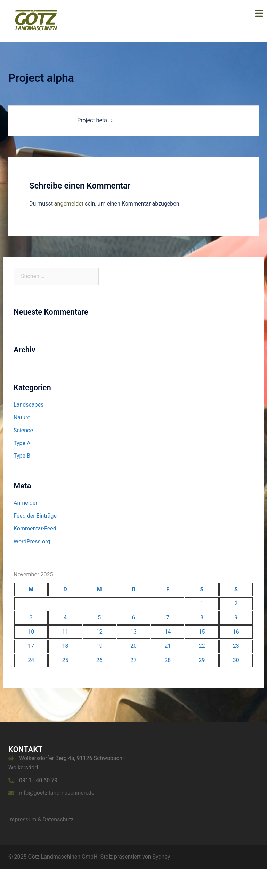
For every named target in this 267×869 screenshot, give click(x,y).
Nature (22, 417)
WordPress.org (32, 541)
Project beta (92, 120)
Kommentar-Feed (35, 528)
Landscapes (28, 404)
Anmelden (26, 503)
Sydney (161, 856)
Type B (22, 455)
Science (23, 430)
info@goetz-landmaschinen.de (56, 792)
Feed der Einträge (35, 515)
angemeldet (68, 203)
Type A (22, 443)
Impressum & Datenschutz (41, 819)
